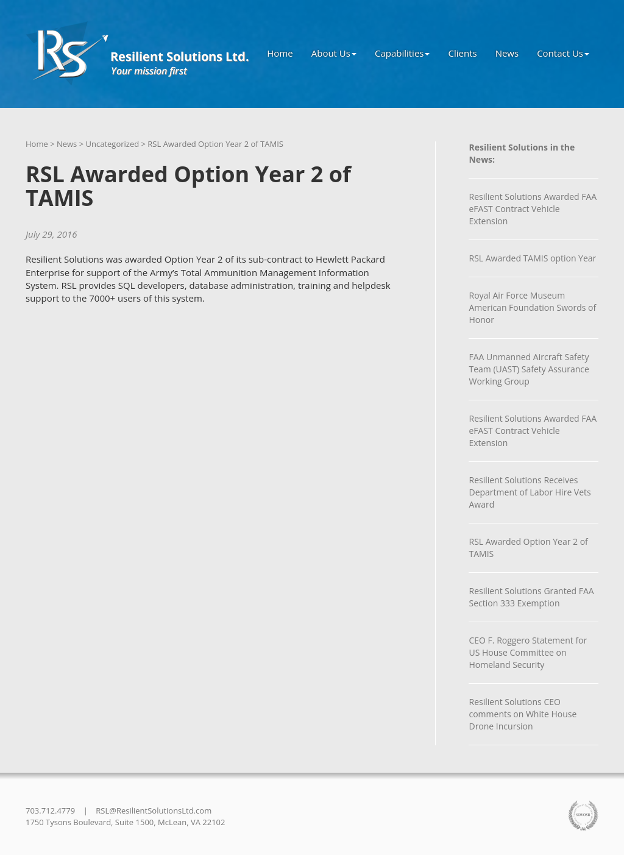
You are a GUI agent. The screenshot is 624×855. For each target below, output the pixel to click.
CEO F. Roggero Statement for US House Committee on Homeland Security (528, 652)
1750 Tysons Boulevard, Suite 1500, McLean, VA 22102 (125, 822)
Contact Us (563, 53)
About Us (333, 53)
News (507, 53)
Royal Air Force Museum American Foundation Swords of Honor (532, 307)
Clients (462, 53)
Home (279, 53)
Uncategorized (112, 143)
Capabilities (402, 53)
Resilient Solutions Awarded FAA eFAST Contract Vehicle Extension (533, 209)
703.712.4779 (50, 810)
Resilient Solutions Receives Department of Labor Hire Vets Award (529, 492)
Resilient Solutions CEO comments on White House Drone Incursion (522, 714)
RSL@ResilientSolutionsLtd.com (153, 810)
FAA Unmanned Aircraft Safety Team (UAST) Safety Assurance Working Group (529, 369)
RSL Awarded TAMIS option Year (532, 258)
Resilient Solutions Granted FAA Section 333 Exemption (531, 597)
